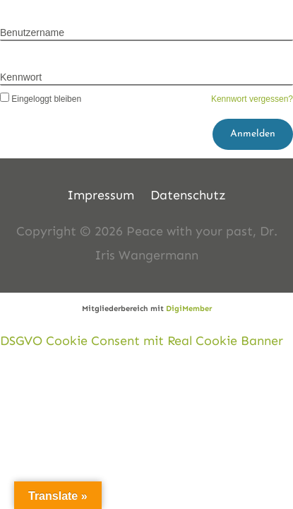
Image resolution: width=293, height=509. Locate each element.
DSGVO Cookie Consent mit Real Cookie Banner (141, 341)
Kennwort (21, 77)
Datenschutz (188, 195)
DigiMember (189, 308)
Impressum (100, 195)
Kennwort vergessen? (252, 99)
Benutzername (32, 32)
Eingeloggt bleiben (40, 99)
